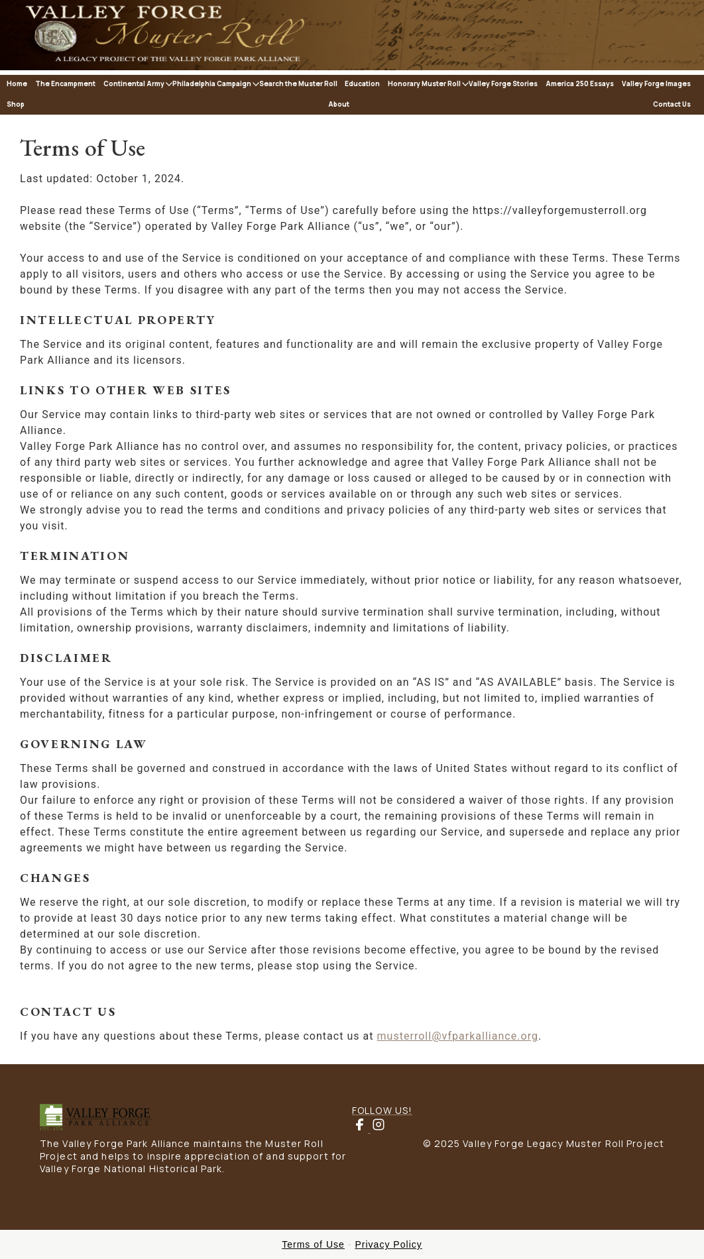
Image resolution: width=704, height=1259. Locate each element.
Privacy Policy (388, 1244)
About (338, 104)
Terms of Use (313, 1244)
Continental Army (133, 83)
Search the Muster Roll (298, 83)
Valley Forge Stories (503, 83)
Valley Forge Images (656, 83)
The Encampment (65, 83)
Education (362, 83)
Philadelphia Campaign (211, 83)
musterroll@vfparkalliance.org (457, 1036)
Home (17, 83)
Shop (16, 104)
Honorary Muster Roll (424, 83)
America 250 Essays (580, 83)
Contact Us (672, 104)
